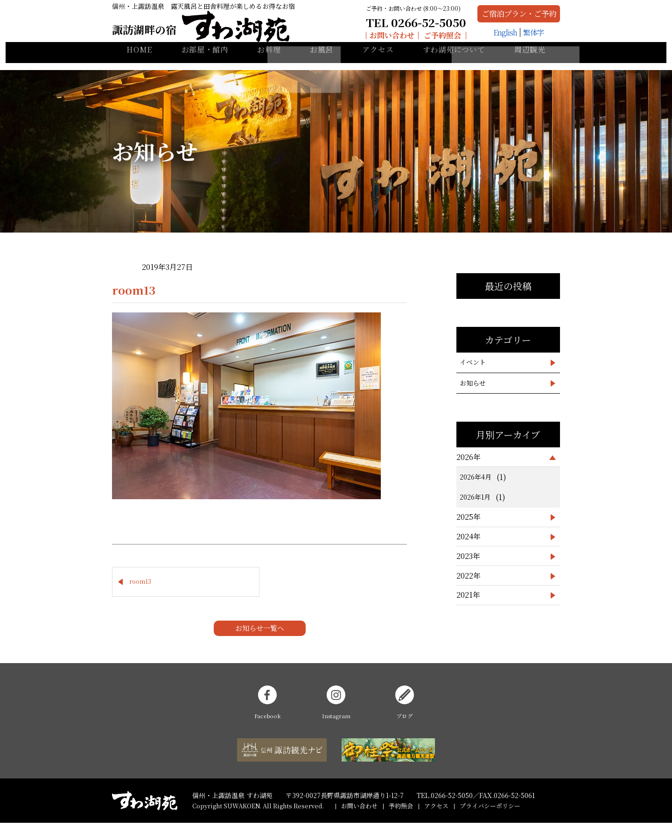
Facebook (267, 707)
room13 (140, 583)
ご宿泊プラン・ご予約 (498, 17)
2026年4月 (475, 476)
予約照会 (401, 810)
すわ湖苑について (454, 61)
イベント (473, 362)
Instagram (336, 707)
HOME (139, 61)
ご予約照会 (406, 39)
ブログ (404, 707)
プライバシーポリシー (490, 810)
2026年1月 (475, 497)
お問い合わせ (355, 39)
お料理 (268, 61)
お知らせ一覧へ (259, 632)
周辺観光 (530, 61)
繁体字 (512, 39)
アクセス (377, 61)
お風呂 (321, 61)
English (484, 39)
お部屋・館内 (205, 61)
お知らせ (473, 383)
